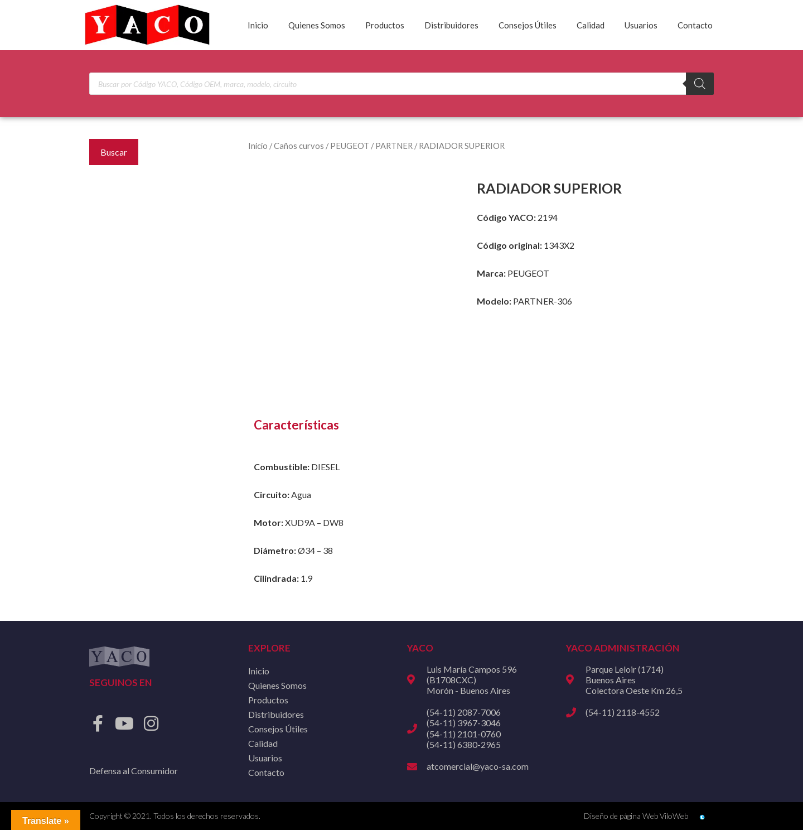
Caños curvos (299, 146)
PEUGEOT (349, 146)
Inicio (258, 25)
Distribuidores (451, 25)
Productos (384, 25)
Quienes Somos (316, 25)
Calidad (590, 25)
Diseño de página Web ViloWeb (636, 816)
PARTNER (394, 146)
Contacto (695, 25)
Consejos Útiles (528, 25)
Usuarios (641, 25)
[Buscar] (700, 84)
